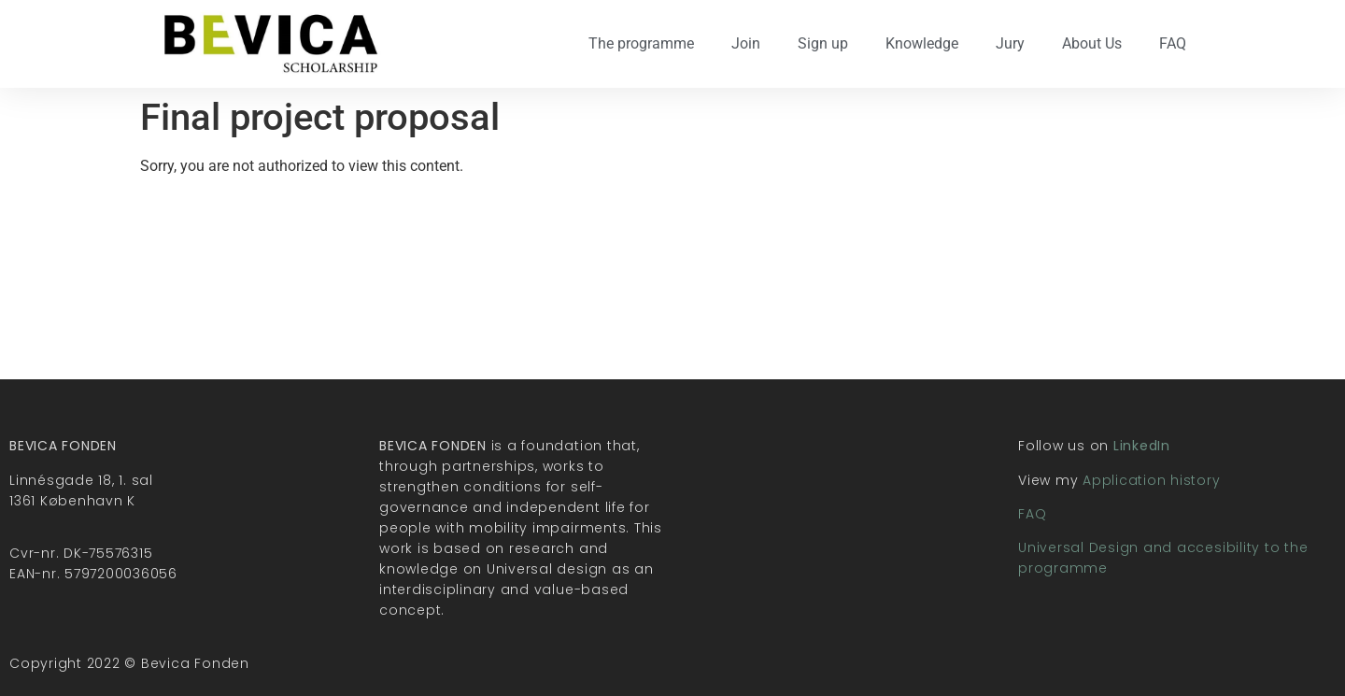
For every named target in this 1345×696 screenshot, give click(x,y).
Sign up (823, 43)
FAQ (1172, 43)
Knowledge (921, 43)
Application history (1151, 480)
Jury (1010, 43)
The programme (641, 43)
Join (745, 43)
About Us (1092, 43)
